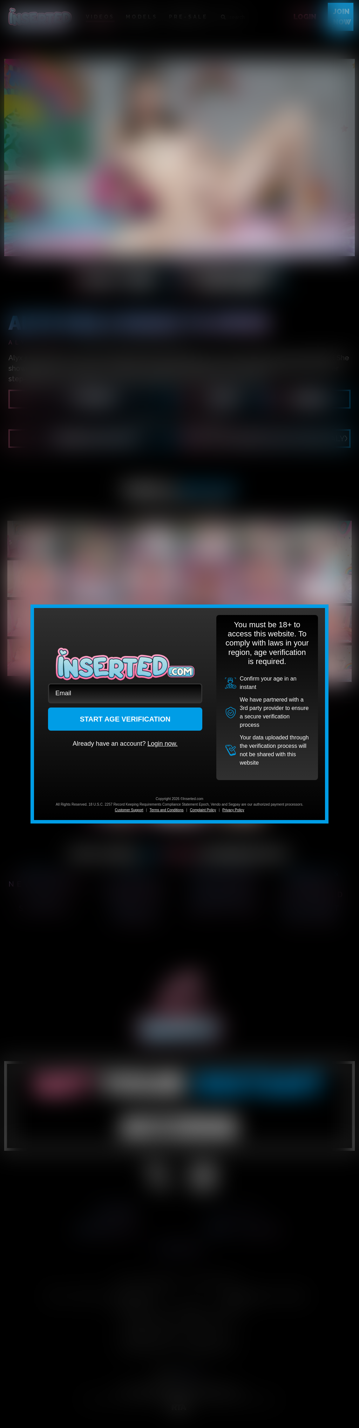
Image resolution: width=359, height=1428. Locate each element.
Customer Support (129, 810)
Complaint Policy (203, 810)
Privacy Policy (233, 810)
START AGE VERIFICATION (125, 719)
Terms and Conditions (167, 810)
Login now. (162, 743)
